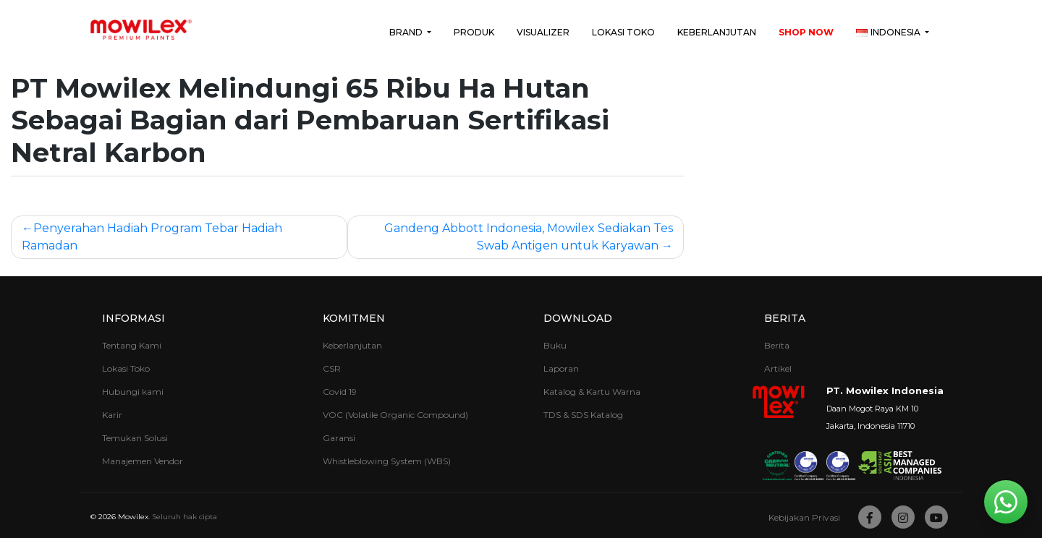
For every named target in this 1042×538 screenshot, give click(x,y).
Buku (555, 345)
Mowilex (133, 516)
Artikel (778, 368)
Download (577, 318)
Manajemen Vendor (142, 461)
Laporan (561, 368)
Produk (474, 32)
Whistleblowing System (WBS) (387, 461)
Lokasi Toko (623, 32)
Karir (112, 414)
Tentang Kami (131, 345)
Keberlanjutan (716, 32)
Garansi (339, 437)
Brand (407, 32)
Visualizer (543, 32)
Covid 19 (340, 391)
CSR (332, 368)
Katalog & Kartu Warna (591, 391)
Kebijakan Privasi (804, 517)
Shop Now (806, 32)
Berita (784, 318)
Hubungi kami (133, 391)
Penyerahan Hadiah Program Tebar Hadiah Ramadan (152, 236)
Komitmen (354, 318)
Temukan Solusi (135, 437)
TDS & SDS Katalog (583, 414)
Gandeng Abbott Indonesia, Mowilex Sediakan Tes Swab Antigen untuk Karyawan (528, 236)
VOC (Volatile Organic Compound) (395, 414)
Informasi (133, 318)
